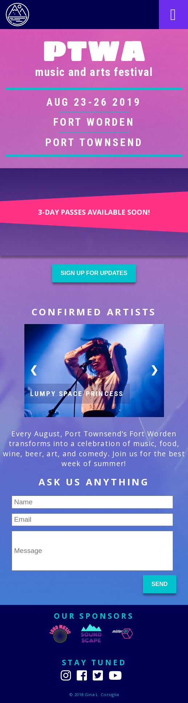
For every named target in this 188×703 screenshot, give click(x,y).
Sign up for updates (94, 273)
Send (160, 584)
